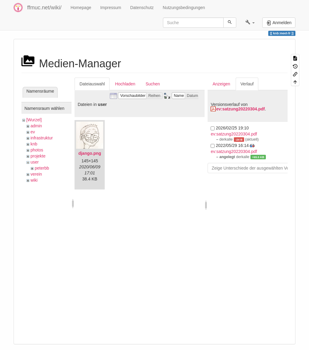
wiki (33, 180)
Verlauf (247, 83)
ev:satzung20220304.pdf (240, 109)
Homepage (81, 7)
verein (36, 174)
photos (36, 150)
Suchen (152, 83)
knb (33, 144)
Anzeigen (221, 83)
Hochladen (125, 83)
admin (36, 125)
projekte (38, 156)
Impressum (110, 7)
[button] (250, 22)
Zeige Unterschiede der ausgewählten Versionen (257, 168)
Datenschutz (142, 7)
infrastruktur (41, 137)
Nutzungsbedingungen (184, 7)
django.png (89, 153)
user (34, 162)
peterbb (42, 168)
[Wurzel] (34, 119)
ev (32, 131)
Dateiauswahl (92, 83)
